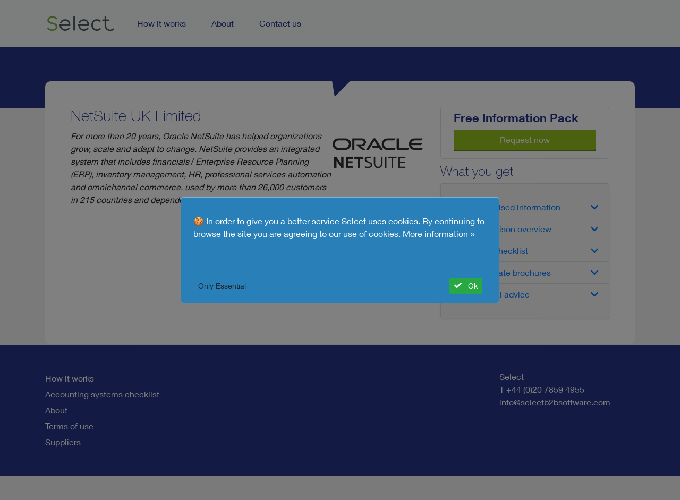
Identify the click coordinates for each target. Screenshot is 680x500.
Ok (466, 286)
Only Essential (222, 286)
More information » (439, 234)
